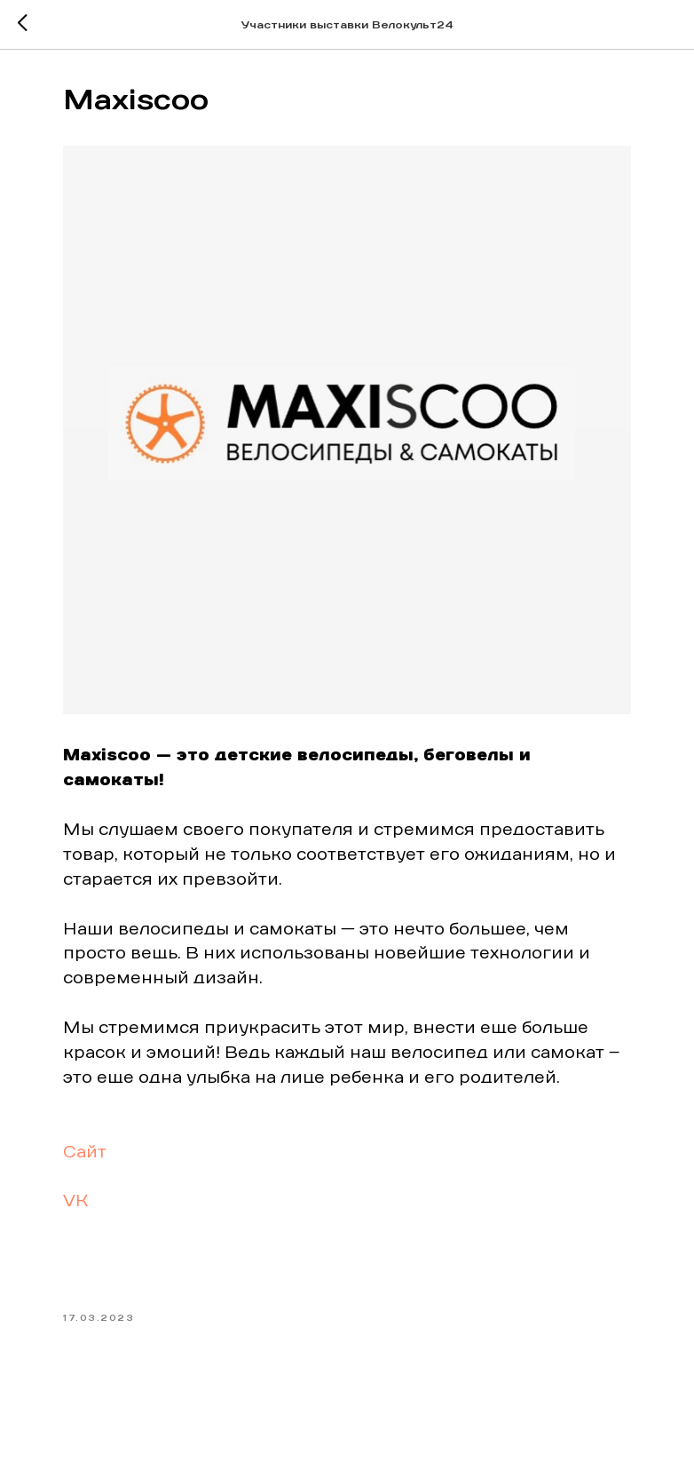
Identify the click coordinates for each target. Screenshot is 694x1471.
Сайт (84, 1153)
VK (75, 1202)
